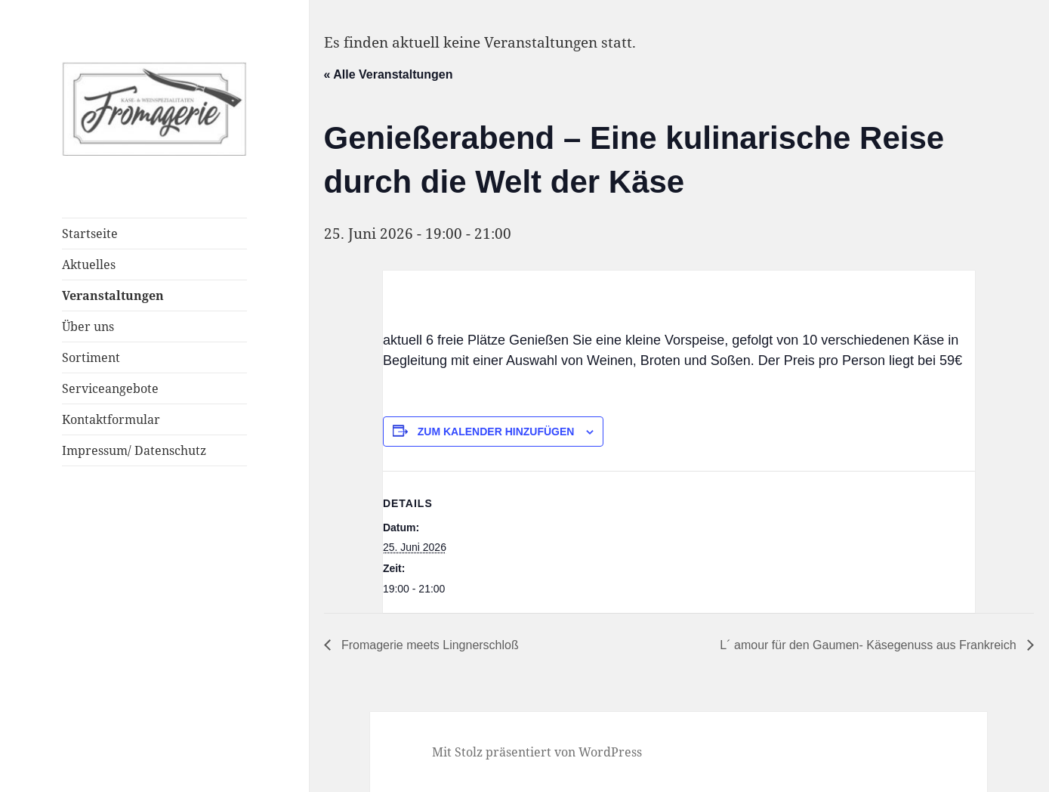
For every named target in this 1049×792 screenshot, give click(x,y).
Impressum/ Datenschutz (134, 450)
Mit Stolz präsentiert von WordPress (537, 752)
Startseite (90, 233)
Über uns (88, 326)
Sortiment (91, 357)
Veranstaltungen (113, 295)
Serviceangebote (110, 388)
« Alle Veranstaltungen (388, 74)
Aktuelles (89, 264)
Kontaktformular (111, 419)
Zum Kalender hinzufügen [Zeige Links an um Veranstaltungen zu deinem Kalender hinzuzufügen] (496, 431)
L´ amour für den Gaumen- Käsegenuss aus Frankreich (870, 645)
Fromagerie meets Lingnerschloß (428, 645)
